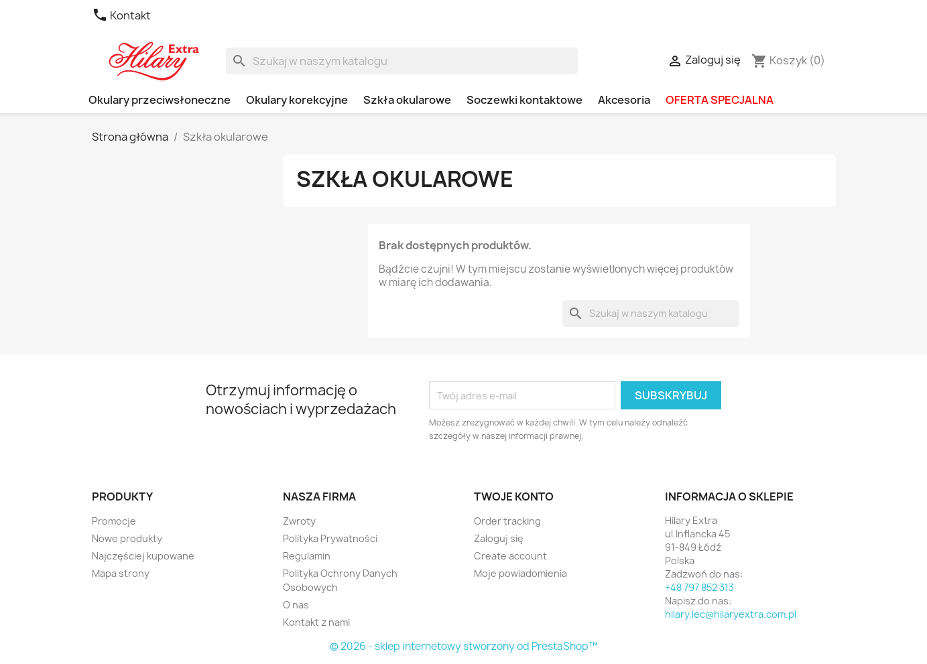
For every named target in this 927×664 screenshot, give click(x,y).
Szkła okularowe (407, 99)
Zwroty (299, 521)
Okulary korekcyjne (297, 99)
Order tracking (507, 521)
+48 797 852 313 (699, 587)
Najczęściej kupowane (143, 555)
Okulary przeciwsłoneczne (159, 99)
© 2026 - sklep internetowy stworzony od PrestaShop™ (464, 646)
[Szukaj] (402, 61)
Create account (510, 555)
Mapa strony (120, 573)
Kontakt (121, 15)
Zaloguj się (498, 538)
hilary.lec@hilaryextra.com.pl (730, 614)
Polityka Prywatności (330, 538)
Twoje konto (514, 496)
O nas (296, 604)
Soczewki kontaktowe (524, 99)
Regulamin (306, 555)
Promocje (114, 521)
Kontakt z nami (316, 622)
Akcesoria (624, 99)
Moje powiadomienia (520, 573)
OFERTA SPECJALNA (720, 99)
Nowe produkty (127, 538)
